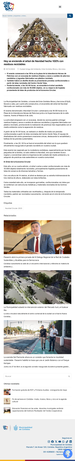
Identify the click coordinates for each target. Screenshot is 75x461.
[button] (60, 6)
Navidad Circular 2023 (13, 208)
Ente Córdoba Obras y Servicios (53, 69)
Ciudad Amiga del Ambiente (30, 69)
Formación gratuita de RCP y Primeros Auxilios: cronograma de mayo (39, 390)
